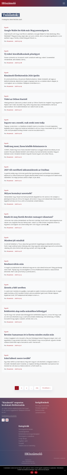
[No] (65, 470)
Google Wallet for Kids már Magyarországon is (26, 30)
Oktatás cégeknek (41, 408)
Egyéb (6, 27)
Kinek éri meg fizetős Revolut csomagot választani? (28, 217)
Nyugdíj (21, 443)
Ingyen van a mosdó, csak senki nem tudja (24, 123)
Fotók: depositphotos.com (28, 461)
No (36, 472)
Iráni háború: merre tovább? (17, 358)
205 (37, 388)
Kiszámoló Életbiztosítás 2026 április (22, 75)
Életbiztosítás (39, 410)
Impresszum (28, 459)
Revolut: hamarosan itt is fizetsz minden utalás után (29, 335)
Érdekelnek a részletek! (9, 415)
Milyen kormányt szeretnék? (18, 193)
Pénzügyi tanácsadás (42, 405)
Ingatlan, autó (23, 441)
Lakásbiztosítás (40, 412)
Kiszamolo (10, 41)
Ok (32, 472)
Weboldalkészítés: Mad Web (28, 463)
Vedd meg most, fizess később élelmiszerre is (25, 146)
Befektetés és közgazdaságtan (29, 434)
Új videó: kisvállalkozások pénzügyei (22, 54)
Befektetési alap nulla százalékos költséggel (25, 311)
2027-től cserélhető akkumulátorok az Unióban (26, 170)
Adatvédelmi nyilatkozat (59, 458)
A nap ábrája (23, 438)
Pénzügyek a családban (26, 436)
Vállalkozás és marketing (27, 445)
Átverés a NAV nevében (15, 287)
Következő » (46, 388)
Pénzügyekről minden (26, 429)
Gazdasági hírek (24, 431)
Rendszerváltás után (14, 264)
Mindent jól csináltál (14, 240)
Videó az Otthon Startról (15, 99)
